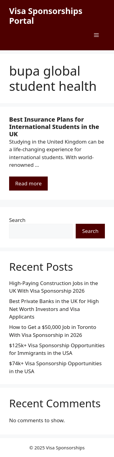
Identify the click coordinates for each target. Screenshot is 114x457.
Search (17, 219)
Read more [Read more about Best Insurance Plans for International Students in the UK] (28, 183)
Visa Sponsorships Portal (45, 15)
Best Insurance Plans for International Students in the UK (54, 126)
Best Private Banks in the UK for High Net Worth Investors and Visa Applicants (54, 309)
